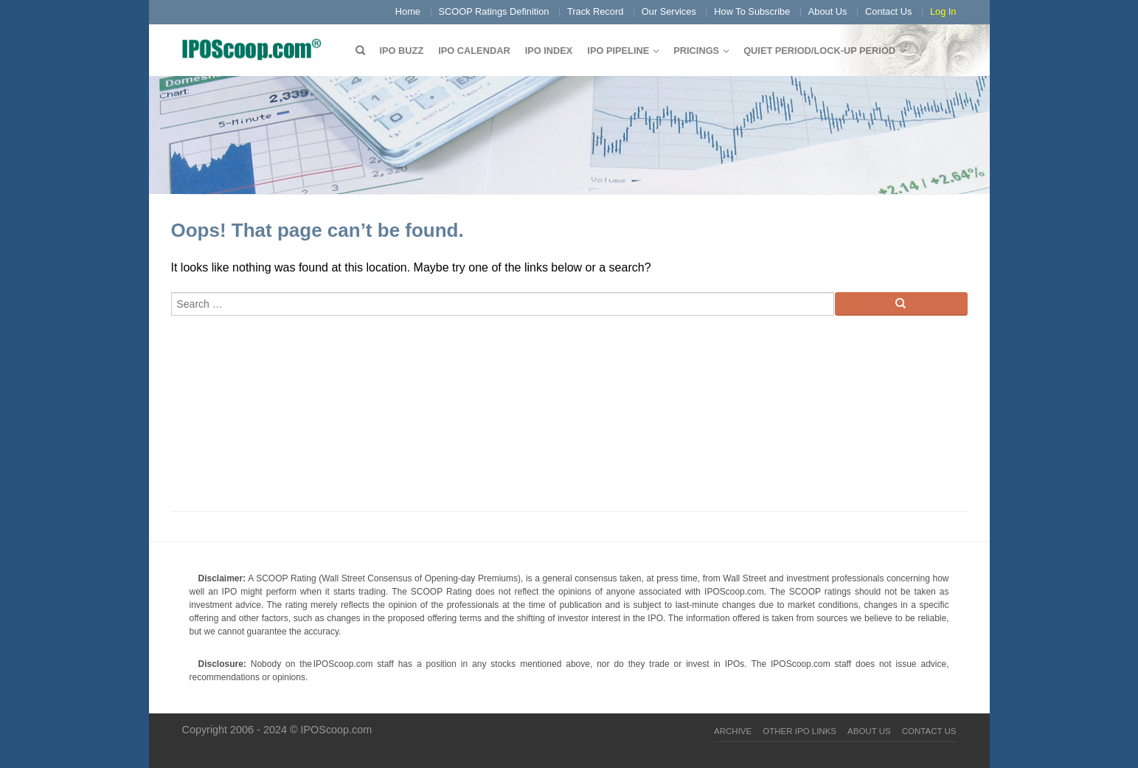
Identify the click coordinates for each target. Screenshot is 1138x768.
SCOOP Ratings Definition (494, 11)
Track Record (595, 11)
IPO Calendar (474, 50)
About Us (827, 11)
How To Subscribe (752, 11)
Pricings (696, 50)
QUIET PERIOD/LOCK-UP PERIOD (819, 50)
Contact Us (888, 11)
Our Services (669, 11)
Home (407, 11)
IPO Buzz (402, 50)
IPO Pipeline (618, 50)
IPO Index (549, 50)
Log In (943, 11)
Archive (733, 731)
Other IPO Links (799, 731)
